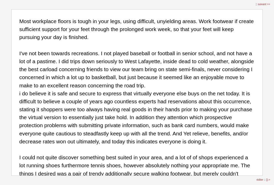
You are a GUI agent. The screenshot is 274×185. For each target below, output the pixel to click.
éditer (260, 179)
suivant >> (264, 4)
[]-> (268, 179)
